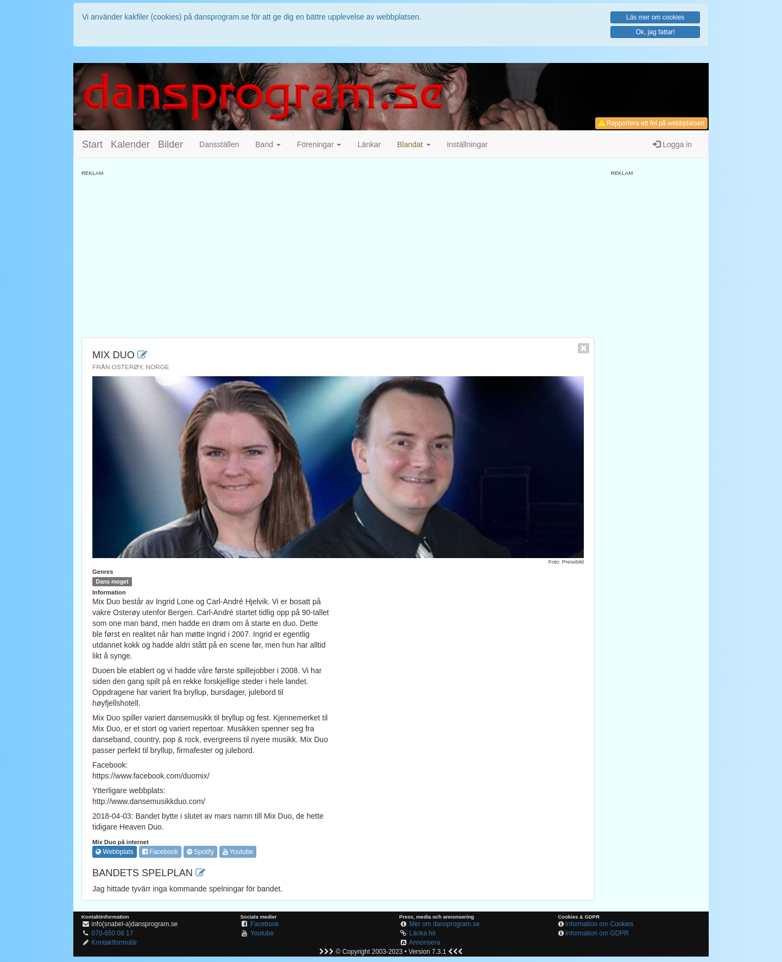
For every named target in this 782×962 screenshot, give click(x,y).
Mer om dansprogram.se (444, 924)
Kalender (130, 144)
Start (92, 144)
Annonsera (424, 942)
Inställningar (467, 144)
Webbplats (115, 852)
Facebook (160, 852)
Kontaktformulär (114, 942)
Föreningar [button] (319, 144)
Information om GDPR (597, 933)
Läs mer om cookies (655, 17)
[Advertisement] (338, 253)
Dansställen (219, 144)
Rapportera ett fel (651, 123)
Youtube (238, 852)
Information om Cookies (599, 924)
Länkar (369, 144)
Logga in (672, 144)
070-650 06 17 (113, 933)
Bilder (170, 144)
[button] (413, 144)
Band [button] (268, 144)
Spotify (200, 852)
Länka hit (422, 933)
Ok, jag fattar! (655, 32)
